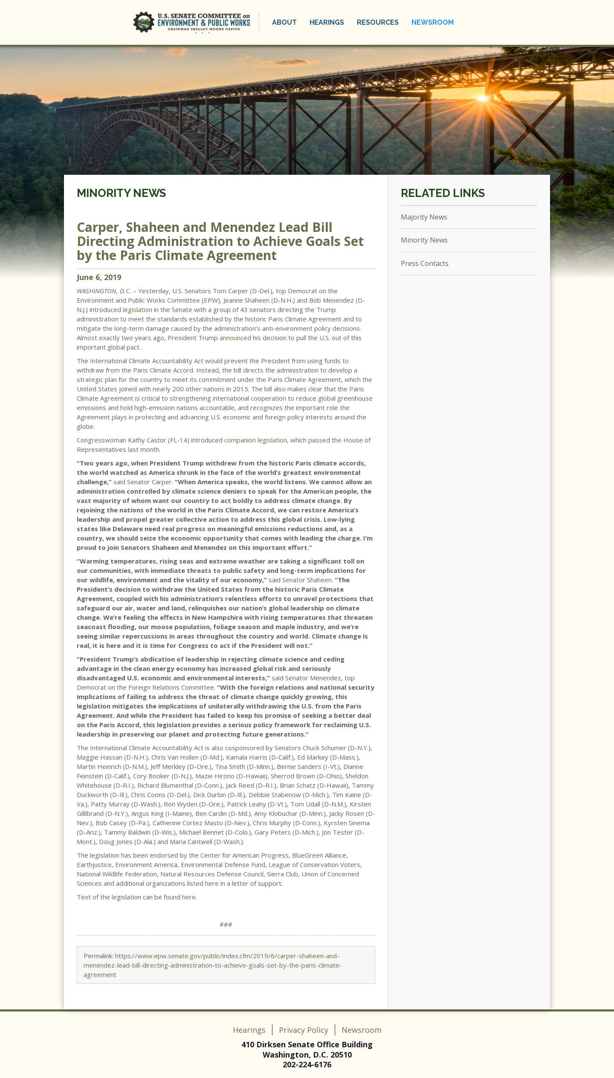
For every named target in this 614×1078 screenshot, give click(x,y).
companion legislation (255, 440)
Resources (378, 22)
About (284, 22)
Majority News (424, 217)
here (212, 883)
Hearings (327, 22)
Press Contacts (425, 263)
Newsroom (432, 22)
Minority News (121, 193)
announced (235, 337)
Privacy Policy (303, 1030)
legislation (137, 309)
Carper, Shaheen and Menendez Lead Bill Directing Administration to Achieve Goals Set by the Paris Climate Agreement (220, 241)
